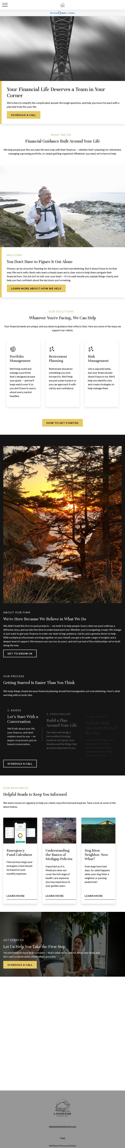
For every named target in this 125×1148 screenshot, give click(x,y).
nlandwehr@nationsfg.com (62, 1126)
